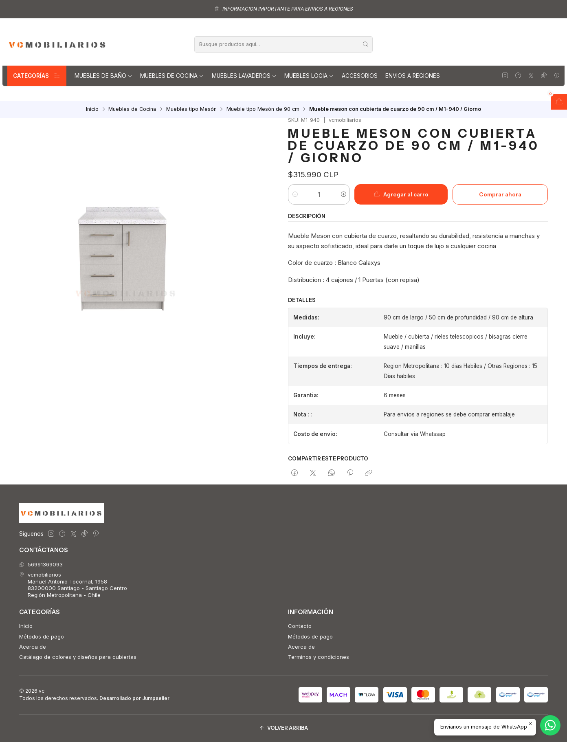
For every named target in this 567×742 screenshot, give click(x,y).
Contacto (300, 626)
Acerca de (32, 646)
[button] (283, 728)
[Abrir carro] (559, 102)
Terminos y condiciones (318, 657)
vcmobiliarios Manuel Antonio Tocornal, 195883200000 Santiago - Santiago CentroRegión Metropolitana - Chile (73, 584)
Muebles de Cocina (172, 76)
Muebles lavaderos (244, 76)
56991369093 (41, 564)
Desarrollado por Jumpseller (134, 698)
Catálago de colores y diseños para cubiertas (77, 657)
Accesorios (360, 76)
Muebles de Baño (103, 76)
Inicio (92, 109)
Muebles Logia (309, 76)
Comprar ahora (500, 194)
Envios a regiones (412, 76)
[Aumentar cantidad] (343, 194)
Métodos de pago (41, 636)
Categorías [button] (37, 75)
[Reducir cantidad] (294, 194)
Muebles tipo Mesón (191, 109)
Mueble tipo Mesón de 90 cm (262, 109)
